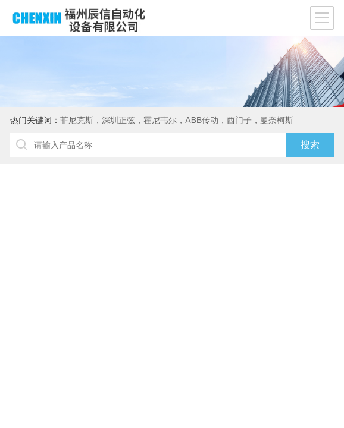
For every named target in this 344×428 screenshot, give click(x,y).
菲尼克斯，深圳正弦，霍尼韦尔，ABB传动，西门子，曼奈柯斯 (176, 120)
